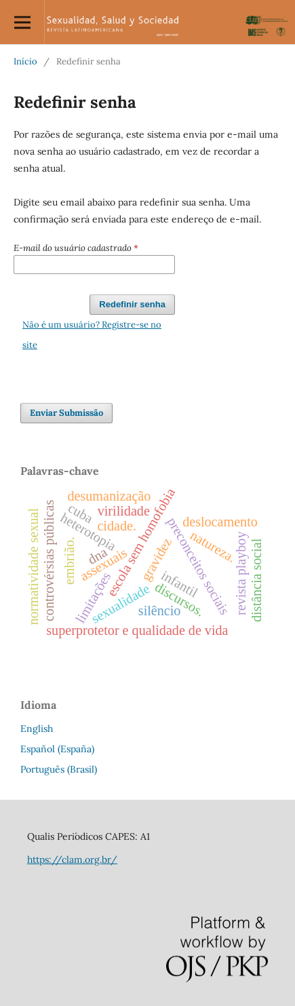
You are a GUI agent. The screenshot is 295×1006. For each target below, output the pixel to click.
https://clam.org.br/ (72, 859)
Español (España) (57, 749)
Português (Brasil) (58, 769)
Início (25, 61)
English (36, 728)
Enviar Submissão (66, 413)
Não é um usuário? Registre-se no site (91, 335)
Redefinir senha (132, 304)
